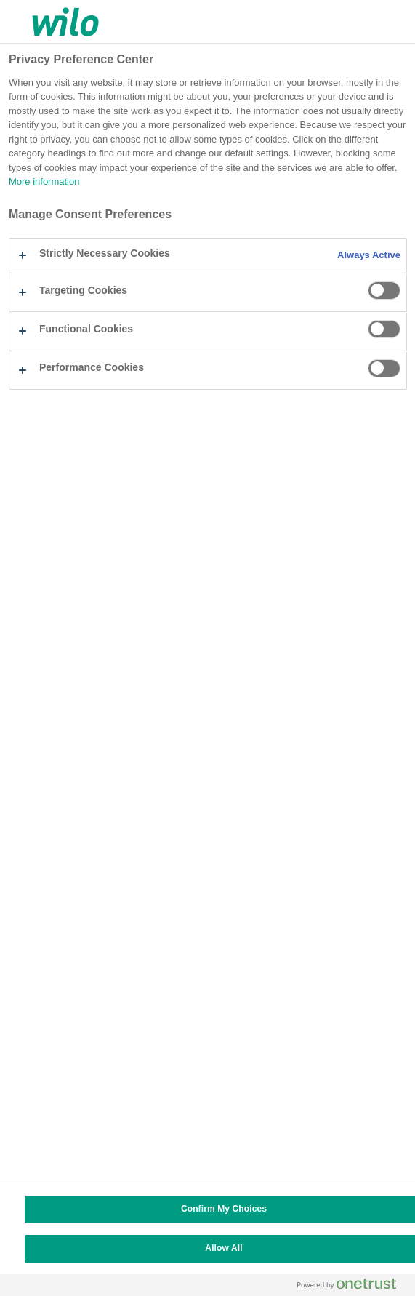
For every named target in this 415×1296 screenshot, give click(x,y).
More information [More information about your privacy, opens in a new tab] (44, 182)
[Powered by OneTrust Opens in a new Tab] (352, 1287)
